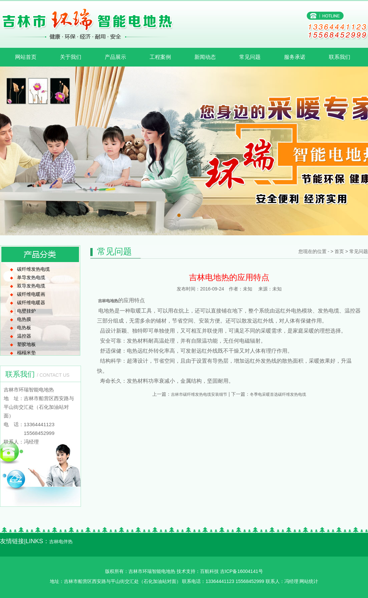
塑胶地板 (26, 344)
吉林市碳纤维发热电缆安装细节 (199, 394)
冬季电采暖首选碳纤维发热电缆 (278, 394)
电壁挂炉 (26, 311)
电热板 (24, 327)
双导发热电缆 (31, 285)
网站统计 (308, 581)
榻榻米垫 (26, 352)
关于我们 (70, 57)
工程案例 (160, 57)
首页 (339, 251)
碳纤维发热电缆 (33, 269)
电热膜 (24, 319)
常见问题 (250, 57)
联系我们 (339, 57)
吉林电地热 (107, 300)
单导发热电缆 (31, 277)
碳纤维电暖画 (31, 294)
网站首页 (25, 57)
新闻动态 (205, 57)
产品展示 (115, 57)
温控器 (24, 336)
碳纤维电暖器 (31, 302)
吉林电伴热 (61, 541)
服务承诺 (294, 57)
